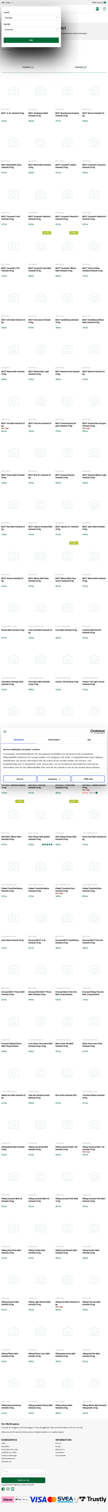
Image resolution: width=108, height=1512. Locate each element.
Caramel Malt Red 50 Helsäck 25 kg (91, 631)
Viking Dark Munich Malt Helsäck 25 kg (66, 1251)
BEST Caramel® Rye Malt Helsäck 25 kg (39, 269)
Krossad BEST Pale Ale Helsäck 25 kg (92, 941)
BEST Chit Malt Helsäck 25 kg (13, 321)
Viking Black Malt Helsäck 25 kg (12, 1148)
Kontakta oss (6, 1461)
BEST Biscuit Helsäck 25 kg (93, 114)
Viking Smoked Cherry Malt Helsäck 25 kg (40, 1406)
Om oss (58, 1443)
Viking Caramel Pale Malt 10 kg (66, 1199)
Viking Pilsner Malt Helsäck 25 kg (9, 1354)
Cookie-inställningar (9, 1455)
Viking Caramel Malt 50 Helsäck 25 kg (38, 1199)
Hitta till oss (60, 1449)
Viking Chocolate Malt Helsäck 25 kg (11, 1251)
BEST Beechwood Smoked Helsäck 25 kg (67, 114)
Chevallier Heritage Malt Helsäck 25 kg (12, 683)
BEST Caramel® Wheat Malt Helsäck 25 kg (65, 269)
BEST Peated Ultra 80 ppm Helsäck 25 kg (94, 424)
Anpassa (54, 779)
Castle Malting (33, 1091)
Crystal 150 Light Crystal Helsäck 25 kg (93, 683)
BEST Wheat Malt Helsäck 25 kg (94, 579)
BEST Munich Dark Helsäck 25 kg (67, 372)
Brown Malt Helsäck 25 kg (12, 630)
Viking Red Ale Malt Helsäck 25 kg (91, 1354)
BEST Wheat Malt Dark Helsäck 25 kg (38, 579)
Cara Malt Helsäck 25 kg (66, 630)
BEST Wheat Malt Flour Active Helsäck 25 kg (65, 579)
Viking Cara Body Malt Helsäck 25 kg (38, 1148)
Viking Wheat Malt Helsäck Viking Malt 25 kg (94, 1406)
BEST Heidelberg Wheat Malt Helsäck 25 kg (93, 321)
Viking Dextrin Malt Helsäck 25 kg (90, 1251)
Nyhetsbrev (59, 1452)
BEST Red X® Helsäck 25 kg (39, 476)
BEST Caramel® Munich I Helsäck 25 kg (39, 217)
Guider (58, 1446)
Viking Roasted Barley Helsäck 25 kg (11, 1406)
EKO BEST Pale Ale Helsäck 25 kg (36, 786)
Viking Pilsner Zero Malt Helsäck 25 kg (39, 1354)
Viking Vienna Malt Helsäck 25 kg (63, 1406)
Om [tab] (89, 739)
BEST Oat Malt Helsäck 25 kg (13, 424)
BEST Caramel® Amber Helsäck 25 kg (65, 166)
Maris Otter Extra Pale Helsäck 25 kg (92, 1044)
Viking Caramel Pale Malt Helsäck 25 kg (93, 1199)
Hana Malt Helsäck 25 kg (12, 940)
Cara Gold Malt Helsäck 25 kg (40, 631)
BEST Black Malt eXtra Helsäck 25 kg (11, 166)
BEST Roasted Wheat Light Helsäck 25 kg (94, 476)
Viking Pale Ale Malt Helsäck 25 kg (91, 1303)
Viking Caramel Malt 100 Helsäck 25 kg (66, 1148)
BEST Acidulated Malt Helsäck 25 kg (38, 114)
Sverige (8, 2)
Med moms (99, 3)
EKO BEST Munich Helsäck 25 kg (13, 786)
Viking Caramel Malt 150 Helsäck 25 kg (93, 1148)
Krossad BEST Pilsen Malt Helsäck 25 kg (13, 993)
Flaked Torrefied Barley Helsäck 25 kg (11, 889)
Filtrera (28, 67)
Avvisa (19, 779)
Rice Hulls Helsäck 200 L (66, 1095)
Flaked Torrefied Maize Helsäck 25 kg (38, 889)
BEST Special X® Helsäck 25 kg (66, 528)
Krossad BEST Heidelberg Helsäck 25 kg (66, 941)
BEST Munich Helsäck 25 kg (93, 372)
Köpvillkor (5, 1446)
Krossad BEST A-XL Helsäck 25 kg (37, 941)
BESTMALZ (5, 109)
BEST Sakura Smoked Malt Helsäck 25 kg (40, 528)
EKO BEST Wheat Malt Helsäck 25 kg (11, 838)
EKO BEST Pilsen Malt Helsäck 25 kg (65, 786)
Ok (31, 40)
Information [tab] (54, 739)
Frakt (3, 1443)
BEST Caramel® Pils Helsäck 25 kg (10, 269)
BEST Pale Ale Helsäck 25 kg (39, 424)
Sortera (80, 67)
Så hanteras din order (9, 1449)
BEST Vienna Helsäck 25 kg (12, 579)
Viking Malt (59, 833)
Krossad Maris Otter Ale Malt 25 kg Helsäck (66, 993)
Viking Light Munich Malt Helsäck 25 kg (39, 1303)
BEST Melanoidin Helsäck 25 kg (12, 372)
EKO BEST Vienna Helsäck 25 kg (94, 786)
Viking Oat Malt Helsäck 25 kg (67, 1303)
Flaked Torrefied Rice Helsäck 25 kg (92, 889)
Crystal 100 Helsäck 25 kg (66, 682)
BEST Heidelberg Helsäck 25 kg (66, 321)
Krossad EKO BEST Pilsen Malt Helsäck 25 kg (39, 993)
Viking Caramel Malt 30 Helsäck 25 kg (11, 1199)
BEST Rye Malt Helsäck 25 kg (13, 528)
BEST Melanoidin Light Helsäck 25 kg (38, 372)
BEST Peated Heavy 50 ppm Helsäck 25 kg (65, 424)
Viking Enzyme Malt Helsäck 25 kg (10, 1303)
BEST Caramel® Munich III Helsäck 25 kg (94, 217)
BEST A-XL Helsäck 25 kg (12, 113)
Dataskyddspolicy (8, 1458)
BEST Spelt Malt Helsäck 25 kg (93, 528)
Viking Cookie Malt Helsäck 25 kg (36, 1251)
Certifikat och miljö (8, 1452)
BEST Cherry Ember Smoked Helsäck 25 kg (92, 269)
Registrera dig (23, 1480)
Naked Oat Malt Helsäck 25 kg (13, 1096)
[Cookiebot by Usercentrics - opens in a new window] (92, 732)
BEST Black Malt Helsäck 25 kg (39, 166)
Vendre (32, 1485)
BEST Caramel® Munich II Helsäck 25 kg (66, 217)
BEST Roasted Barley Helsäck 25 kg (64, 476)
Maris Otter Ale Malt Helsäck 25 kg (64, 1044)
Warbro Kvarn (33, 833)
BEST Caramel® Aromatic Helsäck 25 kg (93, 166)
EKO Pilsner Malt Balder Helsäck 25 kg (39, 838)
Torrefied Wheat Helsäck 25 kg (93, 1096)
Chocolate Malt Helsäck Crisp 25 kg (39, 683)
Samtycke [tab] (19, 739)
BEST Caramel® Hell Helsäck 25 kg (10, 217)
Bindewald (86, 626)
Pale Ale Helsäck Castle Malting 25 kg (39, 1096)
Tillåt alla (88, 779)
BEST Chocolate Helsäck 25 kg (39, 321)
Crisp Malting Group (8, 626)
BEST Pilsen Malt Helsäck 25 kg (12, 476)
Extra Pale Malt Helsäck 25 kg (94, 838)
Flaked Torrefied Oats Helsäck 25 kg (65, 889)
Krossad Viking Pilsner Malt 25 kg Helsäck (11, 1044)
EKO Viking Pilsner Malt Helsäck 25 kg (65, 838)
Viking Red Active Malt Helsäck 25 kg (65, 1354)
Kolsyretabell (60, 1455)
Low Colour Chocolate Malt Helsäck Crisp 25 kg (40, 1044)
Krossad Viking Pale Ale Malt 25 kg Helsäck (93, 993)
